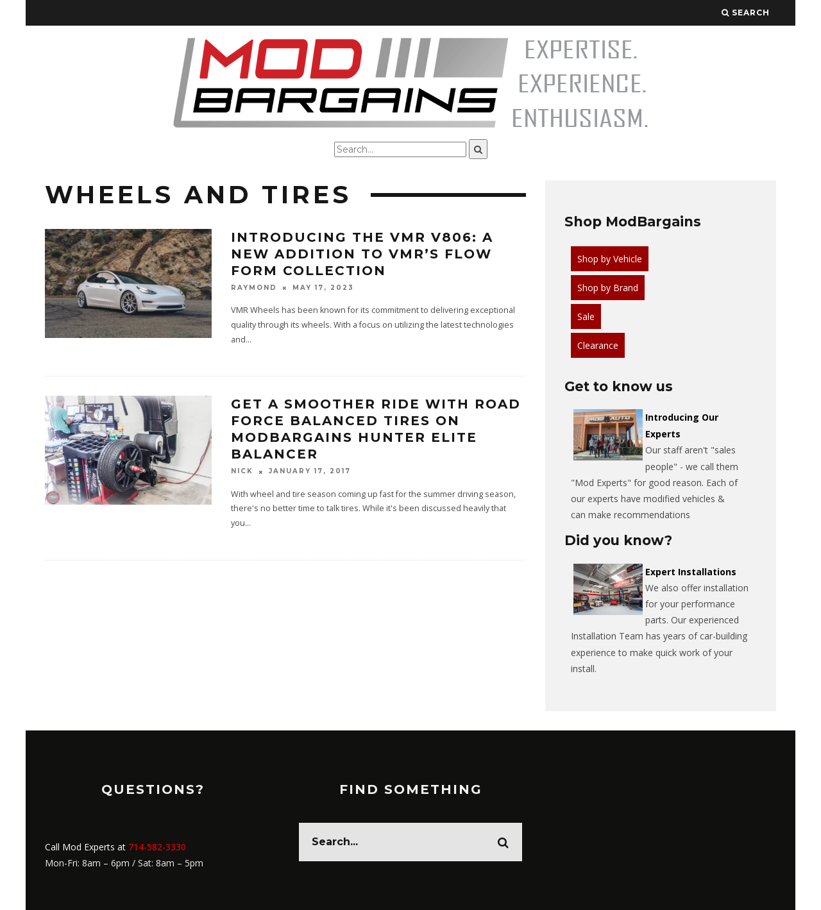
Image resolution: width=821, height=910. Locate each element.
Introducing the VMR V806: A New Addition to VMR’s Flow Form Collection (362, 254)
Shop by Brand (607, 288)
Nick (242, 472)
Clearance (597, 345)
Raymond (254, 287)
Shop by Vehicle (609, 259)
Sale (586, 316)
